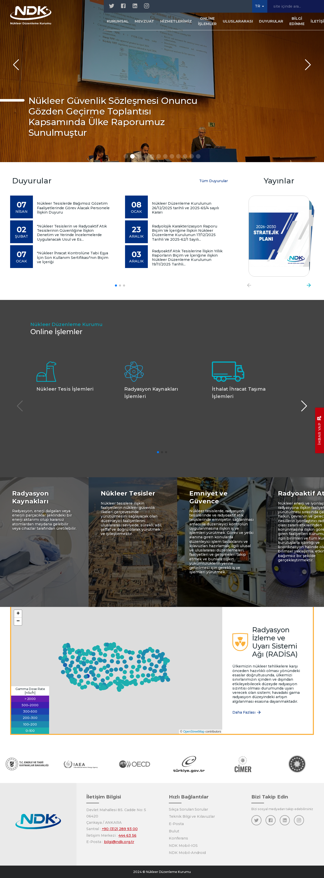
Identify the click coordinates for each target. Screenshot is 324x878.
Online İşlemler (207, 21)
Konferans (178, 838)
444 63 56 (127, 835)
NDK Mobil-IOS (183, 845)
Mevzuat (144, 21)
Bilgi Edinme (297, 21)
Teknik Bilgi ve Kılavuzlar (192, 816)
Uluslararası (238, 21)
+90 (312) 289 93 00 (120, 829)
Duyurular (271, 21)
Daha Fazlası (246, 712)
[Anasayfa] (30, 15)
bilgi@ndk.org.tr (119, 841)
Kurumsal (118, 21)
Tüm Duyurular (213, 181)
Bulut (174, 831)
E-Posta (176, 824)
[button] (115, 681)
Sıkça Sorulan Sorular (188, 809)
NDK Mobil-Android (187, 852)
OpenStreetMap (194, 731)
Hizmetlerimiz (176, 21)
